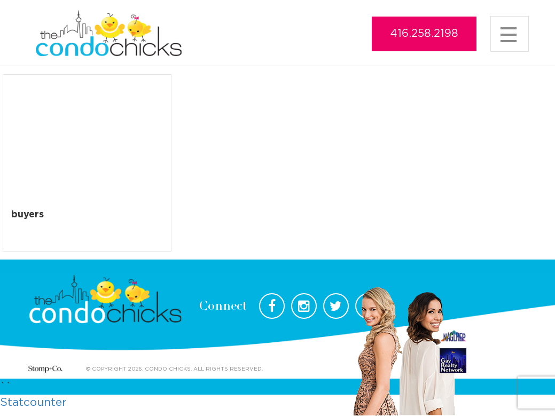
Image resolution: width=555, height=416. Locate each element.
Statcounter (33, 402)
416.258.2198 (424, 33)
